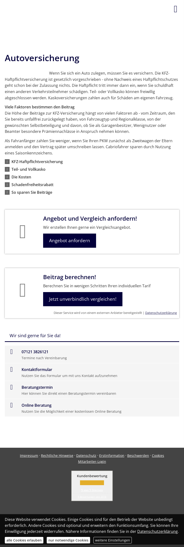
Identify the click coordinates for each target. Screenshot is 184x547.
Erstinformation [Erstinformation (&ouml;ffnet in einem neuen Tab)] (111, 455)
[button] (37, 161)
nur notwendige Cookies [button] (68, 540)
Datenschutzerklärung (161, 313)
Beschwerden (138, 455)
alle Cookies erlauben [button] (24, 540)
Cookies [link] (158, 455)
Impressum (29, 455)
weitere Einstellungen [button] (112, 540)
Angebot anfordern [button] (69, 240)
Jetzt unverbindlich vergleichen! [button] (82, 299)
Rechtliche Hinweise (57, 455)
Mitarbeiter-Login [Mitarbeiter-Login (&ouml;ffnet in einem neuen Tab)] (92, 461)
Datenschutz (86, 455)
